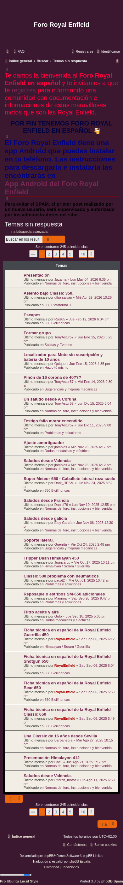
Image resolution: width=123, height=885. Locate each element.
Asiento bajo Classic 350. (48, 293)
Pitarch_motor (65, 780)
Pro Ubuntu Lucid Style (19, 881)
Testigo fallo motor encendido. (54, 421)
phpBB (48, 856)
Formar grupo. (38, 333)
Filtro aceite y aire (41, 612)
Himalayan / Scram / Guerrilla (67, 566)
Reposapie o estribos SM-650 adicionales (64, 594)
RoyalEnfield (64, 639)
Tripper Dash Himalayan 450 (51, 558)
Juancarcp (62, 562)
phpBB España (80, 861)
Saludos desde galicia (45, 518)
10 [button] (83, 254)
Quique (59, 364)
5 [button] (70, 254)
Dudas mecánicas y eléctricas (68, 451)
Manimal (61, 598)
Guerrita (60, 544)
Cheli (58, 762)
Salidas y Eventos (58, 345)
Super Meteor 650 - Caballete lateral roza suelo (69, 478)
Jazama (60, 279)
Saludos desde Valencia (47, 460)
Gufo (58, 616)
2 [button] (49, 254)
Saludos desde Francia (46, 500)
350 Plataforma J (58, 305)
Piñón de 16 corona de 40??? (52, 377)
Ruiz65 (59, 319)
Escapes (32, 315)
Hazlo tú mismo (57, 367)
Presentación (37, 275)
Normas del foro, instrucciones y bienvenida (78, 283)
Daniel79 (61, 505)
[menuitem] (18, 51)
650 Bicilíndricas (57, 323)
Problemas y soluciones (63, 433)
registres (24, 90)
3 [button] (56, 254)
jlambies (60, 447)
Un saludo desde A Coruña (50, 399)
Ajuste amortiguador (44, 442)
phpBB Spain (112, 881)
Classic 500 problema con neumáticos (61, 576)
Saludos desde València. (48, 775)
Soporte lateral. (39, 540)
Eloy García (63, 523)
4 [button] (63, 254)
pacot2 (59, 580)
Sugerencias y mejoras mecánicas (71, 389)
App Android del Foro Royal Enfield (51, 188)
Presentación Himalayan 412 (52, 757)
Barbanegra (63, 740)
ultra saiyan (63, 297)
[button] (33, 253)
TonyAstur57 (64, 337)
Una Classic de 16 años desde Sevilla (60, 736)
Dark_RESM (64, 483)
